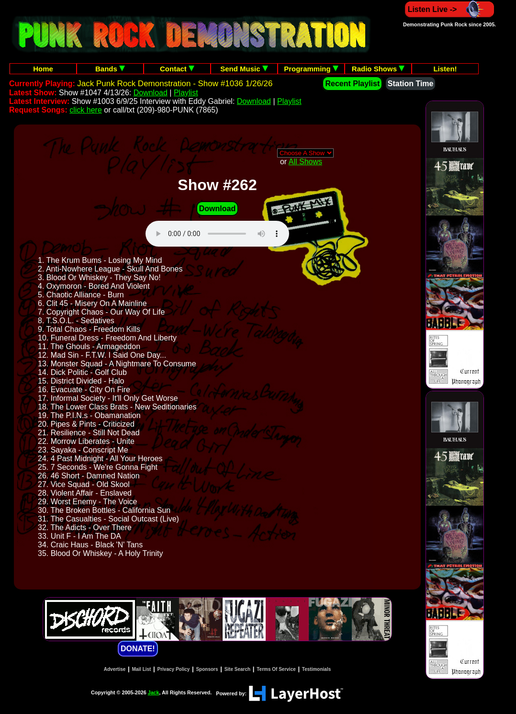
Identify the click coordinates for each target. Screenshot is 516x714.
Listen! (445, 69)
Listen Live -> (450, 9)
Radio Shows (378, 69)
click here (85, 110)
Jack (153, 692)
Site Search (237, 669)
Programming (311, 69)
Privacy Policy (173, 669)
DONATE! (138, 649)
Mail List (141, 669)
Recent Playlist (352, 83)
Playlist (186, 93)
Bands (110, 69)
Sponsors (207, 669)
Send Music (244, 69)
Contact (177, 69)
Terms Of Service (276, 669)
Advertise (115, 669)
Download (151, 93)
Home (43, 69)
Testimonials (316, 669)
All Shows (305, 162)
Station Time (411, 83)
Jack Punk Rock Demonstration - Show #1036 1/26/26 (174, 83)
